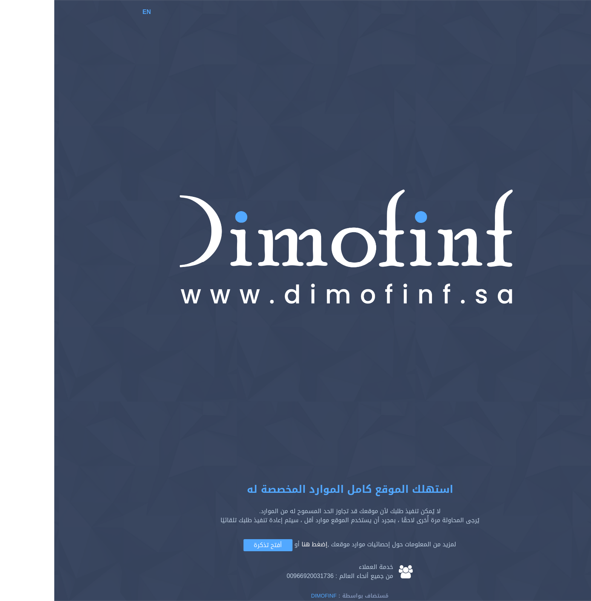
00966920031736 (255, 576)
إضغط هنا (260, 544)
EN (92, 12)
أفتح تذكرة (213, 545)
